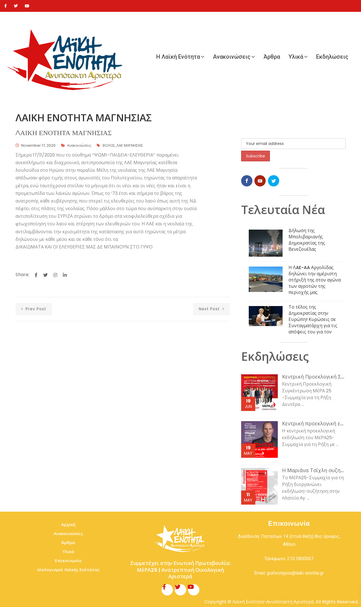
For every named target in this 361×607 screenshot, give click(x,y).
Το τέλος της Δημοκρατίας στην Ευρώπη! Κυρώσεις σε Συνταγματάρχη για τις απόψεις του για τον (313, 319)
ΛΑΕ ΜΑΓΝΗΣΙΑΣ (129, 145)
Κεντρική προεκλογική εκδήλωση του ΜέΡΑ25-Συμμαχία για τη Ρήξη (313, 423)
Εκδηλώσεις (332, 56)
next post (211, 309)
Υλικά (296, 56)
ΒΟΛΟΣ (109, 145)
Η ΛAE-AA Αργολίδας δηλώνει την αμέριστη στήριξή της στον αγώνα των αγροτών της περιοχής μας (315, 280)
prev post (33, 309)
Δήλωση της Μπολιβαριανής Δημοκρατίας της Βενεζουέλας (307, 239)
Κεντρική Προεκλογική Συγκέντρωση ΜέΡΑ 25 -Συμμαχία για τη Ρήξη (313, 376)
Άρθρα (271, 56)
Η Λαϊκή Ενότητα (178, 56)
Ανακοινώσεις (231, 56)
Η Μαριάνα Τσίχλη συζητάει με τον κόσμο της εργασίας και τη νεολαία (313, 470)
